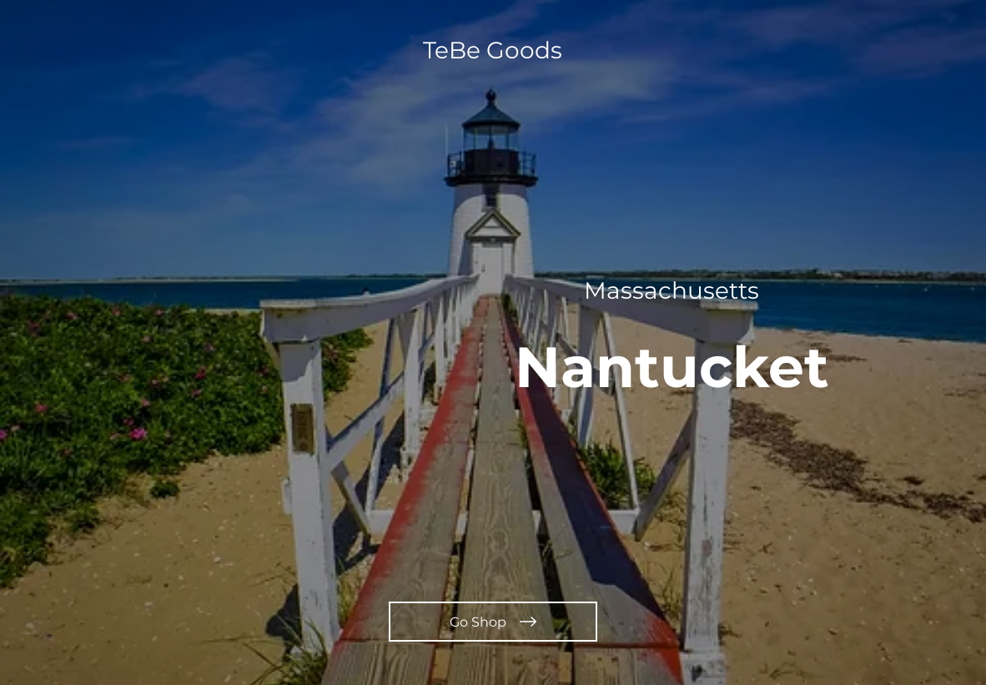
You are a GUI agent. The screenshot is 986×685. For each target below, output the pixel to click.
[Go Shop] (493, 622)
